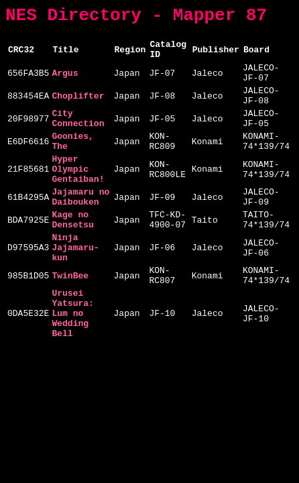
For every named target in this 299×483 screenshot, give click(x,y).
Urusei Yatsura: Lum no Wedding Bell (72, 367)
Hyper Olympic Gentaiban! (78, 196)
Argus (65, 83)
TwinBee (70, 322)
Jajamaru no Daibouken (80, 229)
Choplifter (78, 110)
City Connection (78, 137)
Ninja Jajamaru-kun (75, 289)
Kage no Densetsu (72, 256)
